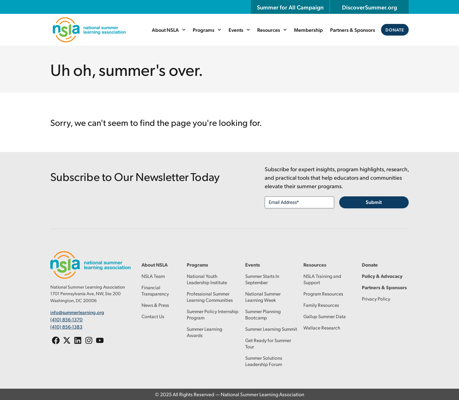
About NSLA (168, 30)
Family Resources (321, 305)
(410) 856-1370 (66, 319)
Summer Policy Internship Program (212, 314)
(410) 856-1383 (66, 326)
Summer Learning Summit (271, 329)
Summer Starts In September (262, 279)
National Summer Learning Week (263, 296)
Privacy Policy (376, 298)
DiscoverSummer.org (369, 7)
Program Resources (323, 293)
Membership (308, 29)
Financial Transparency (155, 290)
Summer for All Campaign (290, 7)
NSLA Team (153, 276)
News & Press (155, 305)
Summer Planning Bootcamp (263, 314)
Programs (207, 30)
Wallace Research (321, 327)
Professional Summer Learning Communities (210, 296)
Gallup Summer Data (324, 316)
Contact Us (152, 316)
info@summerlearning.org (77, 312)
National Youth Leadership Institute (207, 279)
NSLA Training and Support (322, 279)
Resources (272, 30)
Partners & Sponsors (352, 29)
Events (239, 30)
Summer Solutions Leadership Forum (263, 361)
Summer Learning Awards (204, 332)
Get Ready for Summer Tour (268, 343)
